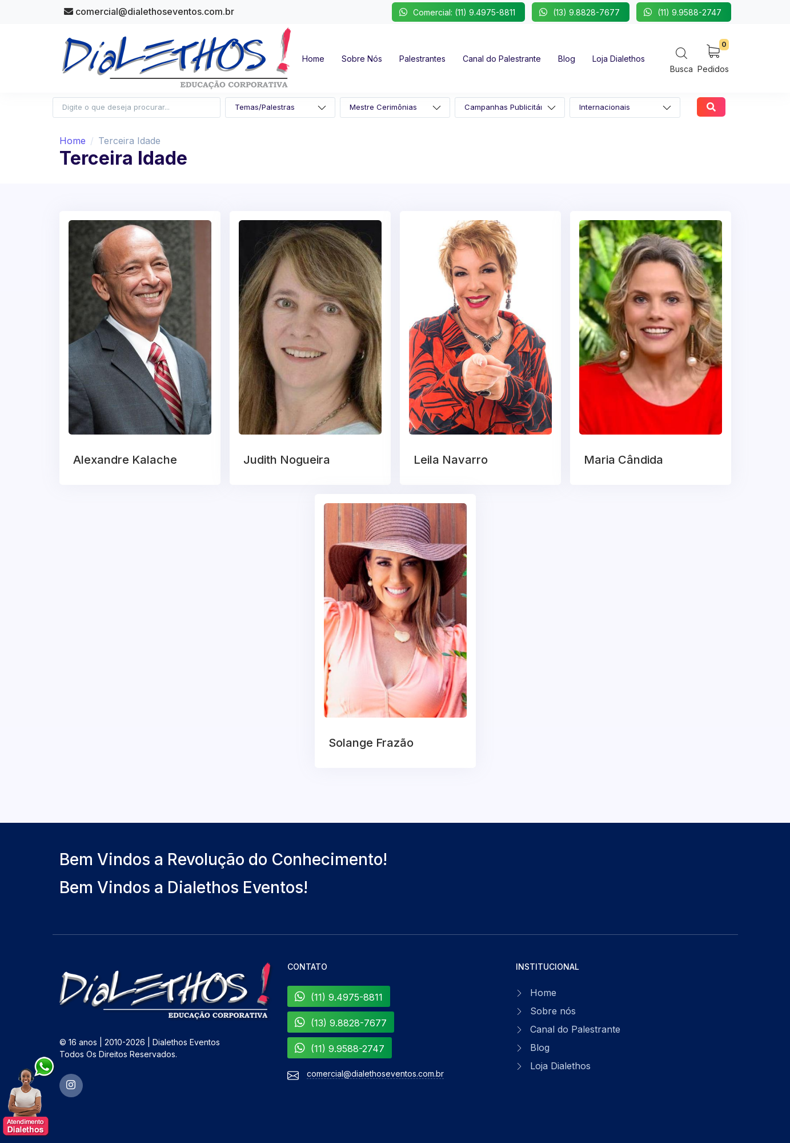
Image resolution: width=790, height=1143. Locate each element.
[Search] (681, 60)
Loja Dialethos (560, 1066)
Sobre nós (553, 1011)
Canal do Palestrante (575, 1029)
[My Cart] (713, 58)
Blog (540, 1047)
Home (72, 140)
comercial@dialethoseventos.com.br (149, 11)
